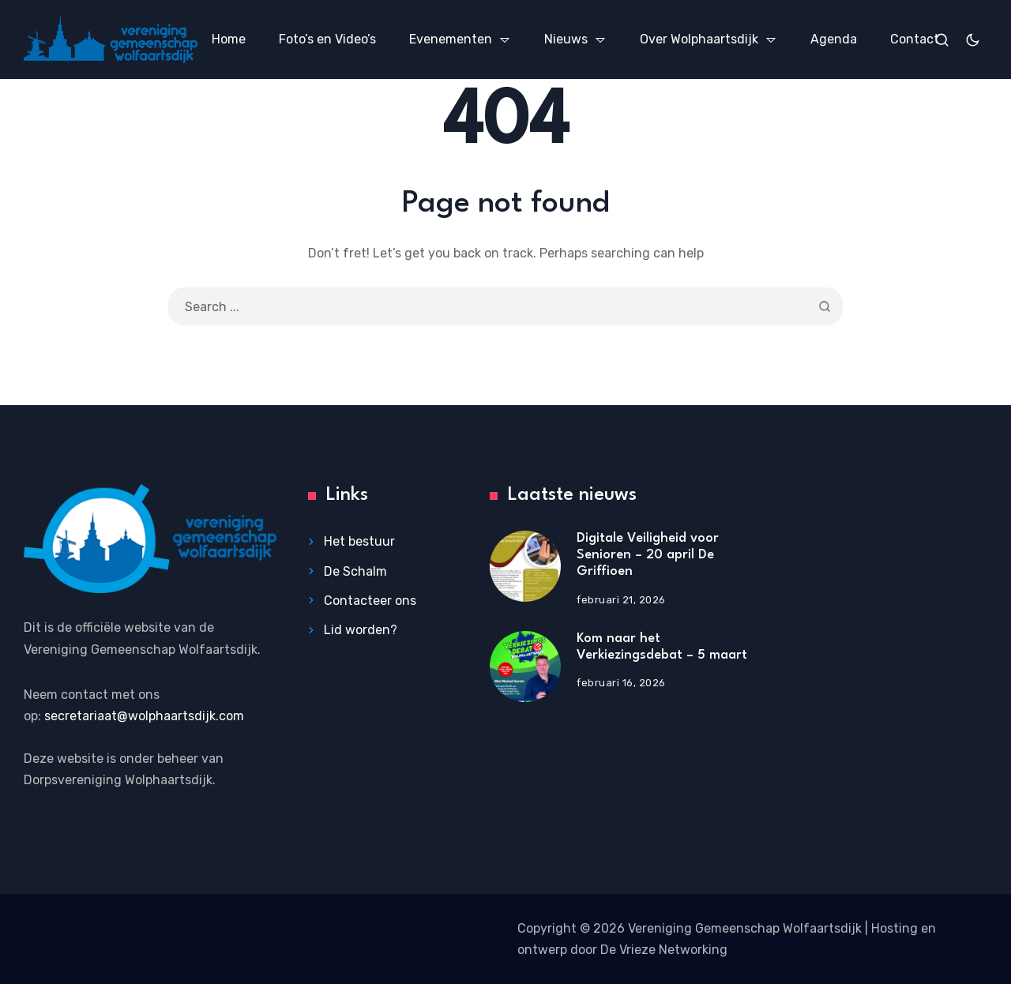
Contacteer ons (370, 600)
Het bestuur (359, 541)
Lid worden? (360, 629)
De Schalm (355, 571)
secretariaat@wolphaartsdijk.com (144, 715)
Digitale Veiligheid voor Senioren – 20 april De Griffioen (648, 554)
